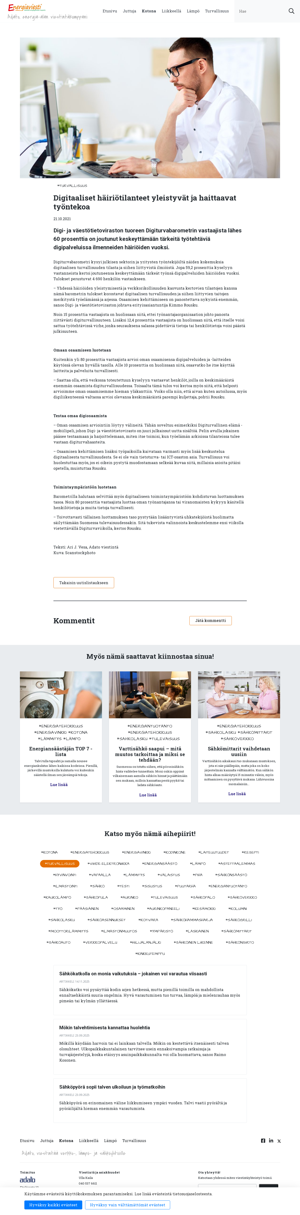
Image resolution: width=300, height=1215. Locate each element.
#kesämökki (204, 908)
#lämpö (72, 739)
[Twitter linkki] (278, 1143)
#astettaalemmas (236, 863)
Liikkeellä (171, 10)
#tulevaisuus (164, 739)
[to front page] (27, 7)
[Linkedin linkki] (271, 1143)
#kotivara (148, 920)
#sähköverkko (237, 739)
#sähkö (97, 886)
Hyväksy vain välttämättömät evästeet (127, 1204)
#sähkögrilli (238, 920)
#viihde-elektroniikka (108, 863)
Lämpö (193, 10)
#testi (123, 886)
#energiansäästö (159, 863)
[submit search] (291, 11)
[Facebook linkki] (263, 1143)
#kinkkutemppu (150, 953)
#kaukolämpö (57, 897)
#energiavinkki (50, 732)
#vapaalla (100, 875)
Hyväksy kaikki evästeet (53, 1204)
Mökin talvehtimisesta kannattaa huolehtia (104, 1027)
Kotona (149, 10)
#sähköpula (96, 897)
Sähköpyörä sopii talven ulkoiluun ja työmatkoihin (112, 1087)
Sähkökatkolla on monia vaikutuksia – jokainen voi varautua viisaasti (133, 974)
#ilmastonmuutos (119, 931)
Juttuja (129, 10)
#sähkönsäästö (231, 875)
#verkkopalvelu (100, 942)
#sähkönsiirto (240, 942)
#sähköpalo (203, 897)
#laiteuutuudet (213, 852)
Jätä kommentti (210, 620)
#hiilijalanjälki (145, 942)
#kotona (78, 732)
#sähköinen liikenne (193, 942)
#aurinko (129, 897)
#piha (197, 875)
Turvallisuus (217, 10)
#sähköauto (58, 942)
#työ (57, 908)
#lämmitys (50, 739)
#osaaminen (122, 908)
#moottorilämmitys (68, 931)
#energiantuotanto (150, 726)
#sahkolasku (132, 739)
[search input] (267, 11)
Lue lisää (59, 784)
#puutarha (185, 886)
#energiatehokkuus (61, 726)
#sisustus (152, 886)
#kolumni (237, 908)
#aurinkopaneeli (163, 908)
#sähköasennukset (106, 920)
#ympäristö (161, 931)
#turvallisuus (72, 185)
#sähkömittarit (255, 732)
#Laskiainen (197, 931)
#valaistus (169, 875)
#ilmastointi (65, 886)
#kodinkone (174, 852)
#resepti (250, 852)
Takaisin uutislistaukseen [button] (83, 582)
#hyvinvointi (64, 875)
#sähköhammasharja (192, 920)
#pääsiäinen (86, 908)
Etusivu (110, 10)
